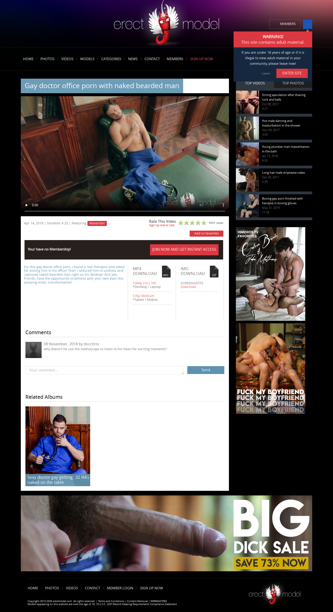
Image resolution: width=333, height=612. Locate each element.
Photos (47, 59)
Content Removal (137, 601)
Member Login (120, 588)
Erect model (274, 592)
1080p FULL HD (144, 283)
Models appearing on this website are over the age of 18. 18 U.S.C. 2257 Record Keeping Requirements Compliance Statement (102, 604)
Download (188, 287)
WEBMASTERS (159, 601)
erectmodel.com (166, 24)
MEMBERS (288, 24)
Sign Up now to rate (161, 225)
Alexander (97, 223)
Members (175, 59)
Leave (266, 73)
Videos (67, 59)
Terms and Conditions (111, 601)
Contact (152, 59)
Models (87, 59)
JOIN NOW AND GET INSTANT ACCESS (184, 249)
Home (28, 59)
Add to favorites (206, 233)
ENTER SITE (292, 73)
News (133, 59)
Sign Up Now (201, 59)
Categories (111, 59)
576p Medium (143, 296)
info (307, 24)
